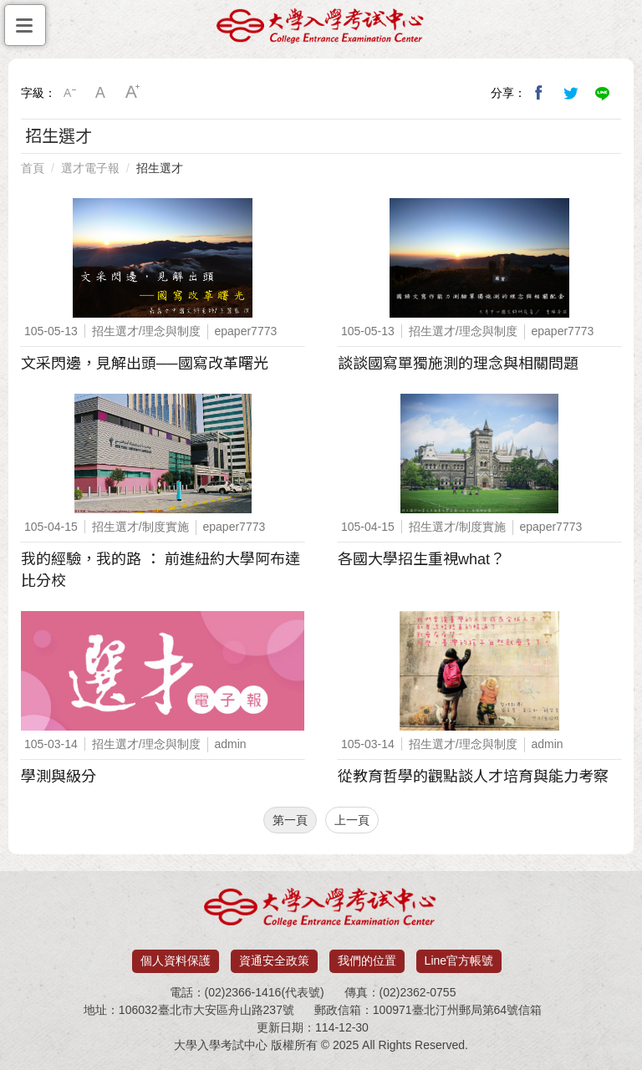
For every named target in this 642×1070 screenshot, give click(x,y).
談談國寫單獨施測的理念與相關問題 (458, 363)
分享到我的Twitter (571, 92)
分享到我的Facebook (539, 92)
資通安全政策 (274, 960)
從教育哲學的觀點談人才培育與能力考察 (473, 776)
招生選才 (159, 168)
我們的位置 (367, 960)
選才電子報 (90, 168)
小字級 (69, 92)
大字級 (133, 92)
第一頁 (290, 820)
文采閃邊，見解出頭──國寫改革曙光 (144, 363)
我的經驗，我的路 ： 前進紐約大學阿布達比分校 (160, 570)
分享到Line (602, 92)
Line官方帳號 (459, 960)
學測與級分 (58, 776)
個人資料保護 (175, 960)
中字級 (101, 92)
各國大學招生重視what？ (421, 559)
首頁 (32, 168)
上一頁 (351, 820)
